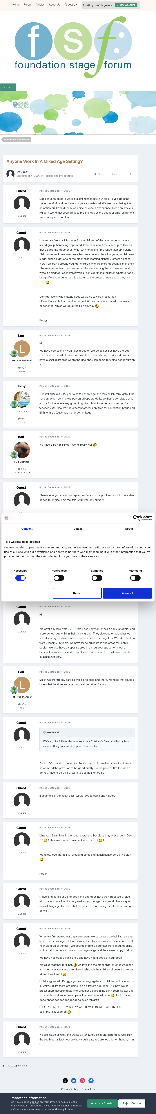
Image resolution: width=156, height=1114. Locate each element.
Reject (77, 593)
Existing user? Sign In (97, 5)
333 (22, 367)
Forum (27, 4)
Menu (8, 87)
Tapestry (70, 4)
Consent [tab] (27, 528)
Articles (40, 4)
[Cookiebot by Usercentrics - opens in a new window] (136, 518)
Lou (21, 336)
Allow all (127, 593)
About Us (54, 4)
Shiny (21, 386)
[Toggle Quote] (44, 732)
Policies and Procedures (59, 175)
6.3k (22, 469)
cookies (34, 1101)
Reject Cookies (132, 1103)
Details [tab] (78, 528)
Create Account (126, 4)
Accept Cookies (102, 1103)
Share (99, 173)
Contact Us (88, 1089)
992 (22, 418)
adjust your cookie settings (54, 1105)
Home (16, 4)
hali (21, 437)
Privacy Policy (69, 1089)
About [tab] (129, 528)
